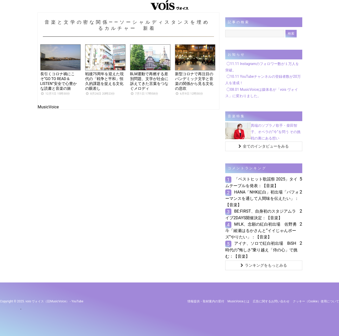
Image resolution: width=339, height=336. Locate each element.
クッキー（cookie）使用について (316, 301)
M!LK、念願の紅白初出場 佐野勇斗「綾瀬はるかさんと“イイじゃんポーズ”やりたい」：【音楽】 (261, 230)
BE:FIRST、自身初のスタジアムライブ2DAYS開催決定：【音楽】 (260, 214)
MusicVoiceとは (238, 301)
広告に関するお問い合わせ (271, 301)
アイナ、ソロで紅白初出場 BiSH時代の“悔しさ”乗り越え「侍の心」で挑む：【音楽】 (261, 250)
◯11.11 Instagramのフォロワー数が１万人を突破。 (262, 67)
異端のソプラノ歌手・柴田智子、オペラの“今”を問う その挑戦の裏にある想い (275, 131)
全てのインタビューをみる (263, 146)
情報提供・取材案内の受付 (205, 301)
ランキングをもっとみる (264, 265)
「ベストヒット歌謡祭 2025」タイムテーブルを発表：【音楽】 (261, 182)
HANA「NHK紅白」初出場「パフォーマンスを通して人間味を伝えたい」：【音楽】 (262, 198)
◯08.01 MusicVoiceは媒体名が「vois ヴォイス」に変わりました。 (261, 92)
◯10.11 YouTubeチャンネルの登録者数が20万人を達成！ (263, 79)
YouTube (77, 301)
